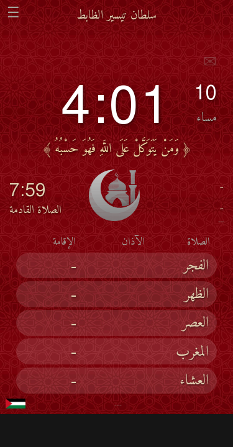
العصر (195, 323)
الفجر (196, 266)
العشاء (194, 381)
